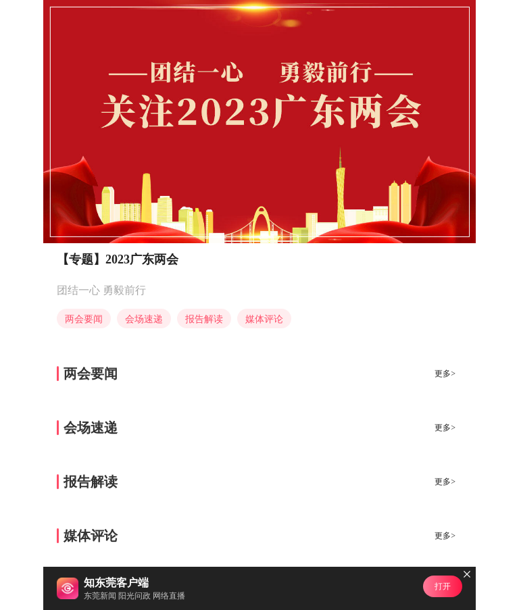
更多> (445, 373)
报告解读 (204, 319)
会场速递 (144, 319)
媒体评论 (264, 319)
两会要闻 (84, 319)
